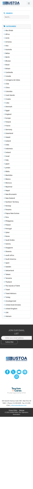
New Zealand (9, 198)
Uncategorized (10, 301)
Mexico (7, 179)
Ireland (7, 152)
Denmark (8, 106)
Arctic (7, 38)
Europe (7, 118)
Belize (7, 53)
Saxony (7, 244)
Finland (7, 122)
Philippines (8, 221)
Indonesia (8, 148)
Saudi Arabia (9, 240)
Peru (6, 217)
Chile (6, 84)
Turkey (7, 297)
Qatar (7, 232)
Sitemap (21, 410)
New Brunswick (10, 194)
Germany (8, 129)
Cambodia (8, 72)
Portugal (8, 229)
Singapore (8, 248)
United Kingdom (10, 309)
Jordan (7, 168)
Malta (7, 171)
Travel (7, 289)
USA (6, 312)
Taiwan (7, 274)
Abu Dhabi (8, 30)
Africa (7, 34)
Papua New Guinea (11, 213)
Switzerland (9, 270)
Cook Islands (9, 95)
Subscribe (9, 342)
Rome (7, 236)
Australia (8, 49)
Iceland (7, 141)
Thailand (8, 282)
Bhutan (7, 61)
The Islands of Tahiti (12, 286)
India (6, 145)
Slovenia (7, 251)
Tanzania (8, 278)
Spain (6, 263)
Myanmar (8, 187)
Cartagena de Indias (12, 80)
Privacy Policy (13, 410)
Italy (6, 160)
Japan (7, 164)
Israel (6, 156)
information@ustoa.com (18, 405)
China (7, 87)
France (7, 126)
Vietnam (7, 316)
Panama (7, 209)
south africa (9, 255)
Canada (7, 76)
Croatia (7, 99)
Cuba (6, 103)
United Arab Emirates (12, 305)
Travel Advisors (10, 293)
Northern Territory (11, 202)
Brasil (6, 65)
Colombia (8, 91)
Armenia (8, 42)
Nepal (7, 190)
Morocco (8, 183)
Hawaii (7, 137)
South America (10, 259)
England (7, 114)
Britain (7, 68)
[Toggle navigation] (28, 3)
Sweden (7, 267)
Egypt (7, 110)
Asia (6, 46)
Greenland (8, 133)
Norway (7, 206)
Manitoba (8, 175)
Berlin (7, 57)
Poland (7, 225)
